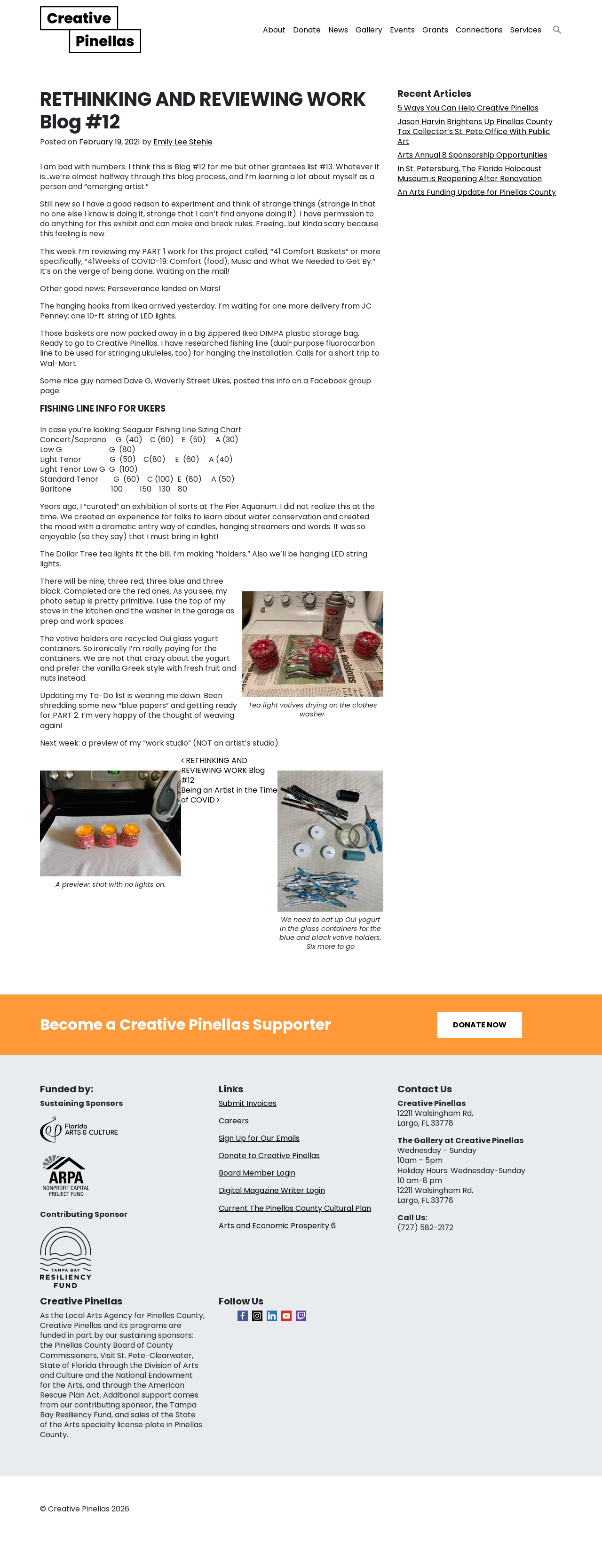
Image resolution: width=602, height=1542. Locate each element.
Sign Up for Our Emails (259, 1138)
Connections (479, 29)
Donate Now (480, 1024)
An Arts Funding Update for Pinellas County (476, 192)
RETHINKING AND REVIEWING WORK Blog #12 (223, 770)
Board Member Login (257, 1173)
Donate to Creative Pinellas (269, 1155)
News (338, 29)
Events (402, 29)
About (274, 29)
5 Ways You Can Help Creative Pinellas (468, 108)
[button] (553, 27)
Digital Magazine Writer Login (272, 1190)
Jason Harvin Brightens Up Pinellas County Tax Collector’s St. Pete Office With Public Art (475, 131)
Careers (235, 1120)
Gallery (369, 29)
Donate (307, 29)
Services (525, 29)
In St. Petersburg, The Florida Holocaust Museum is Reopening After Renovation (469, 173)
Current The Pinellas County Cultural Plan (295, 1208)
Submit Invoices (248, 1103)
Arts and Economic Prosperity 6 (277, 1225)
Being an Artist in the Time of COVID (229, 795)
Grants (435, 29)
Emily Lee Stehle (183, 141)
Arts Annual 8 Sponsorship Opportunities (472, 155)
